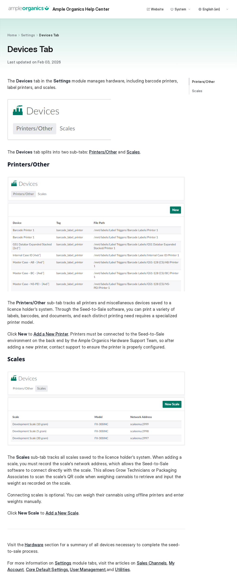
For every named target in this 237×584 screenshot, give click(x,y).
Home (12, 35)
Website (155, 9)
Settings (28, 35)
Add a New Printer (51, 334)
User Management (88, 569)
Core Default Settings (47, 569)
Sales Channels (152, 563)
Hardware (34, 544)
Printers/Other (103, 152)
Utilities (122, 569)
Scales (133, 152)
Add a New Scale (62, 513)
